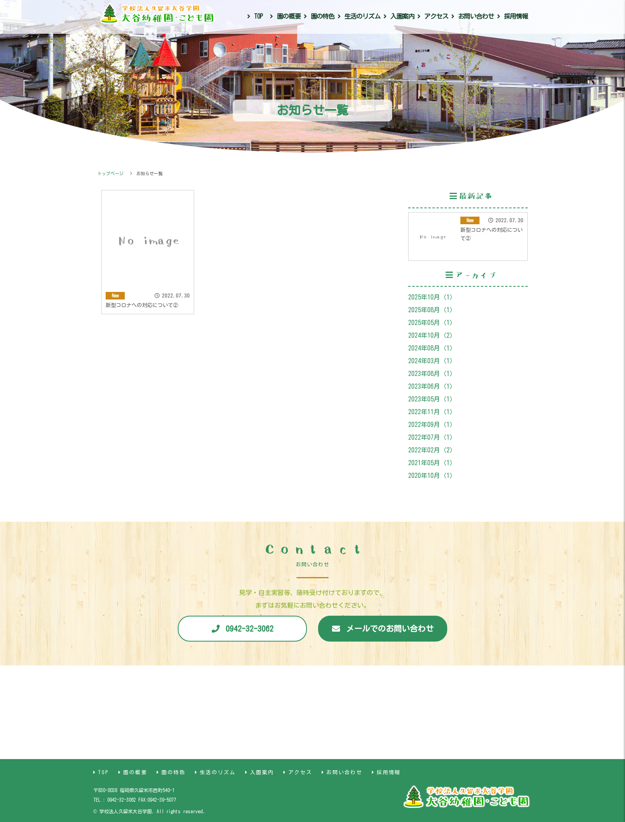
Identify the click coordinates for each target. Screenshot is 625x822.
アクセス (436, 16)
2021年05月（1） (432, 463)
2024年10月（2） (432, 335)
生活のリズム (362, 16)
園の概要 (289, 16)
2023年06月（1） (432, 386)
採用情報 (516, 16)
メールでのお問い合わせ (390, 628)
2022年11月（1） (432, 412)
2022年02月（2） (432, 450)
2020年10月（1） (432, 475)
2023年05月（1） (432, 399)
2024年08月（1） (432, 348)
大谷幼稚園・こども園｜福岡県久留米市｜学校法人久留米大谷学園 (156, 15)
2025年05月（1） (432, 322)
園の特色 (322, 16)
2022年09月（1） (432, 424)
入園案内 (402, 16)
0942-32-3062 (249, 628)
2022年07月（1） (432, 437)
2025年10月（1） (432, 297)
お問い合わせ (476, 16)
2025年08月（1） (432, 310)
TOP (258, 16)
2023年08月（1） (432, 373)
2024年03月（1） (432, 361)
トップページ (110, 173)
